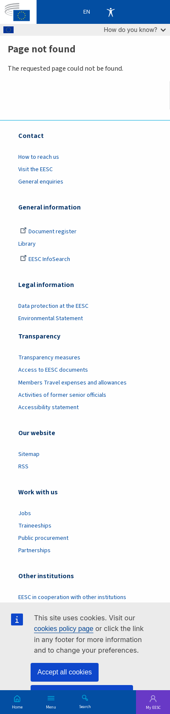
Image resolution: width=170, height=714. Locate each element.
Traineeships (34, 526)
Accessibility (110, 12)
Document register (48, 231)
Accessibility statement (48, 407)
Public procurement (43, 538)
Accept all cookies (64, 672)
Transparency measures (49, 357)
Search (85, 706)
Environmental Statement (50, 318)
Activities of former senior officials (62, 395)
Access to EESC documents (53, 370)
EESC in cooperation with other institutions (72, 597)
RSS (23, 466)
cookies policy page (64, 628)
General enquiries (40, 182)
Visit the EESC (35, 169)
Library (27, 244)
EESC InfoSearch (45, 259)
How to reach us (38, 157)
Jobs (24, 513)
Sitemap (29, 454)
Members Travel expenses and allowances (72, 383)
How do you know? (135, 29)
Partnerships (34, 550)
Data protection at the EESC (53, 306)
